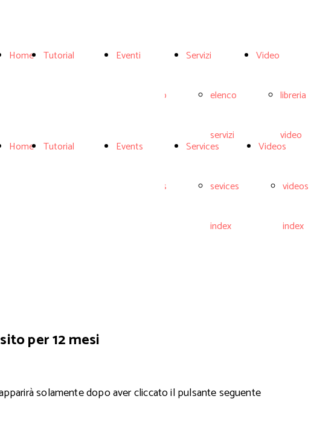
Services (202, 147)
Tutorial (58, 56)
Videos (272, 147)
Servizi (198, 56)
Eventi (128, 56)
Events (129, 147)
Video (268, 56)
